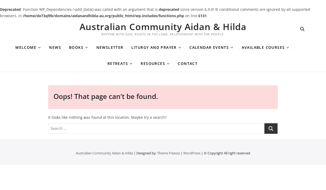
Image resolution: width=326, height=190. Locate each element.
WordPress (191, 153)
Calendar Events (209, 47)
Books (76, 47)
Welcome (25, 47)
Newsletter (110, 47)
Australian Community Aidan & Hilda (163, 26)
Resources (153, 63)
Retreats (117, 63)
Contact (187, 63)
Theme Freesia (168, 153)
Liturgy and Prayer (154, 47)
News (55, 47)
